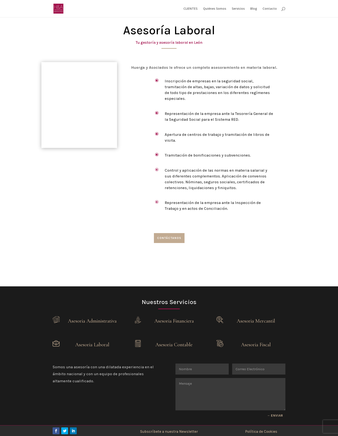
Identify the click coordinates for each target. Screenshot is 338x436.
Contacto (270, 9)
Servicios (238, 9)
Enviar (277, 415)
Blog (253, 9)
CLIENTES (190, 9)
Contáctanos (169, 238)
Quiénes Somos (214, 9)
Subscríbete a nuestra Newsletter (169, 431)
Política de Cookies (261, 431)
